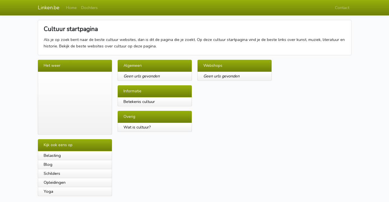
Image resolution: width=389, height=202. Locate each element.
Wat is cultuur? (137, 127)
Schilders (52, 173)
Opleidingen (55, 182)
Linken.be (48, 7)
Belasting (52, 155)
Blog (48, 164)
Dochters (89, 7)
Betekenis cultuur (139, 101)
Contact (342, 7)
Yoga (48, 191)
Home (71, 7)
